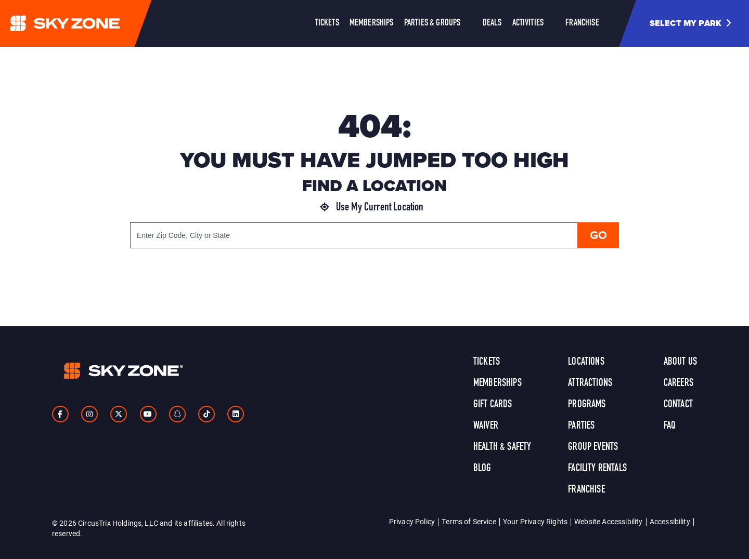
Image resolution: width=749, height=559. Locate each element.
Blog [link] (482, 468)
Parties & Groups (432, 23)
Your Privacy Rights (535, 521)
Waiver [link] (485, 426)
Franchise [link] (586, 490)
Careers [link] (678, 383)
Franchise (582, 23)
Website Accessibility (608, 521)
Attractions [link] (590, 383)
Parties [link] (581, 426)
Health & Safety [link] (502, 447)
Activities (528, 23)
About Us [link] (680, 362)
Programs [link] (586, 405)
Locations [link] (586, 362)
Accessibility (670, 521)
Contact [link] (678, 405)
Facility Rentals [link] (597, 468)
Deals (492, 23)
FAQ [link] (670, 426)
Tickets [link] (486, 362)
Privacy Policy (412, 521)
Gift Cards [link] (492, 405)
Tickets (327, 23)
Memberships (372, 23)
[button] (694, 23)
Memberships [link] (497, 383)
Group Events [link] (593, 447)
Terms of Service (469, 521)
